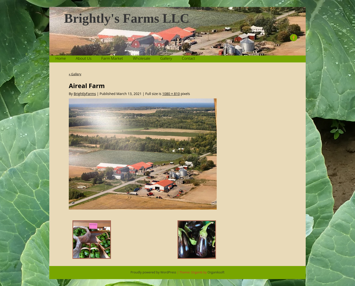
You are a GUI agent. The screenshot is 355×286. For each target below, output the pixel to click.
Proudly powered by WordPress (153, 272)
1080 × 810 (171, 93)
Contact (188, 58)
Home (60, 58)
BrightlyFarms (85, 93)
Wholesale (141, 58)
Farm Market (112, 58)
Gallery (166, 58)
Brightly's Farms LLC (126, 18)
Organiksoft (216, 272)
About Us (83, 58)
